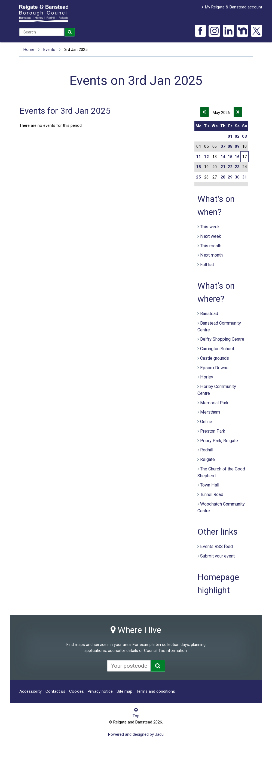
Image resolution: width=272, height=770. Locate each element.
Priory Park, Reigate (219, 440)
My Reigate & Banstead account (233, 7)
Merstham (210, 412)
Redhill (206, 449)
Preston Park (212, 431)
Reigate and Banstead (43, 13)
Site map (124, 691)
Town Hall (209, 485)
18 (198, 166)
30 (237, 177)
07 (223, 146)
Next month (211, 255)
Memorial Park (214, 402)
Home (28, 49)
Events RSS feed (216, 546)
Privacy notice (100, 691)
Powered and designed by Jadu (136, 734)
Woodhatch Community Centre (221, 507)
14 (223, 156)
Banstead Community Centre (219, 326)
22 (230, 166)
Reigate (207, 459)
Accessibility (30, 691)
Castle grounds (214, 358)
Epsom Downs (214, 367)
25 (198, 177)
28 (223, 177)
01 (230, 136)
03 (244, 136)
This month (210, 245)
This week (210, 226)
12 (206, 156)
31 (244, 177)
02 (237, 136)
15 (230, 156)
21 (223, 166)
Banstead (209, 313)
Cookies (76, 691)
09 (237, 146)
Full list (207, 264)
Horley (206, 377)
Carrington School (217, 348)
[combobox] (41, 32)
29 (230, 177)
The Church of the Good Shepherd (221, 472)
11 (198, 156)
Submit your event (217, 556)
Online (206, 421)
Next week (210, 236)
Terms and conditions (155, 691)
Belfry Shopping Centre (222, 339)
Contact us (55, 691)
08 (230, 146)
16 (237, 156)
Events (49, 49)
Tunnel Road (211, 494)
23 (237, 166)
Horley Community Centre (216, 390)
